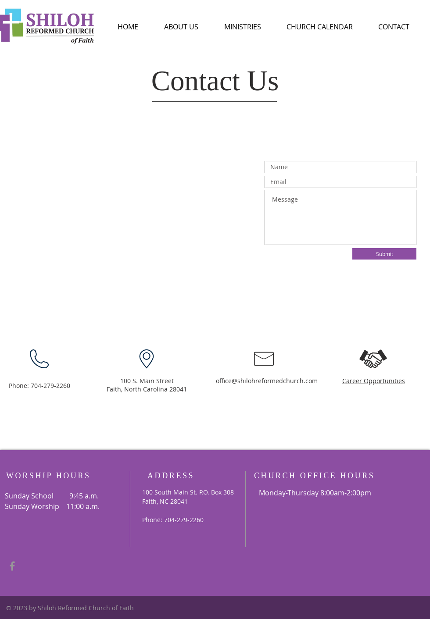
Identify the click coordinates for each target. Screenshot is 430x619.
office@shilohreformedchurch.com (267, 381)
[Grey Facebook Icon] (12, 566)
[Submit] (384, 254)
